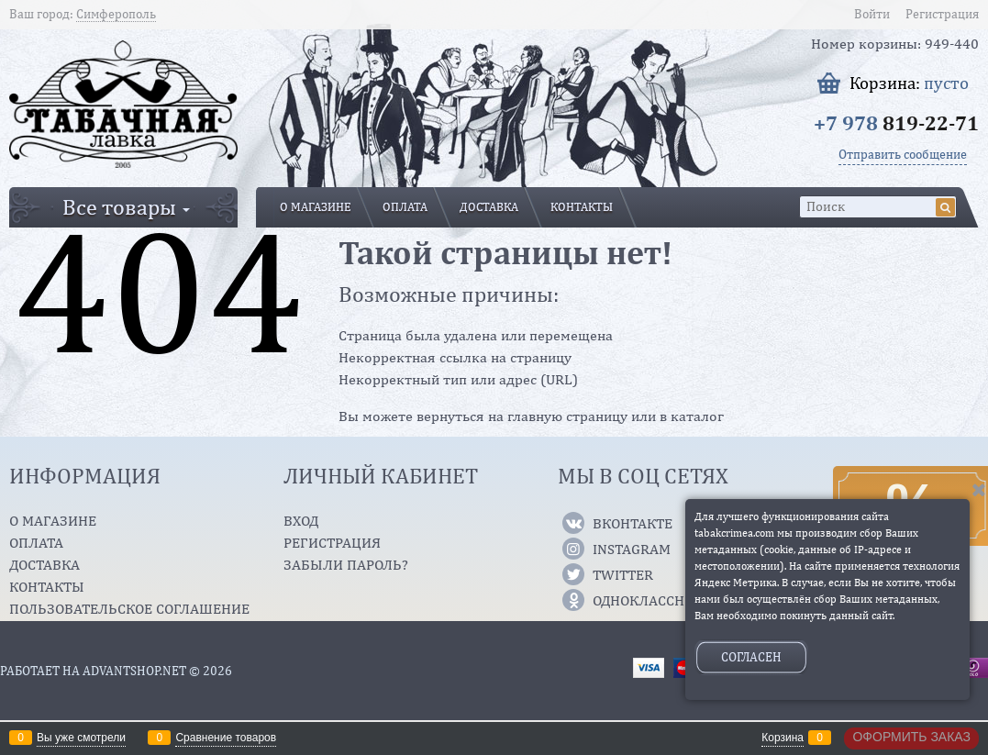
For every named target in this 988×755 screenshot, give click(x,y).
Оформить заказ (911, 736)
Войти (872, 13)
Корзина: (909, 83)
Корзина (782, 737)
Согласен (751, 657)
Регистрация (942, 13)
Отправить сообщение (902, 154)
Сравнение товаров (225, 737)
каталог (697, 416)
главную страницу (567, 416)
